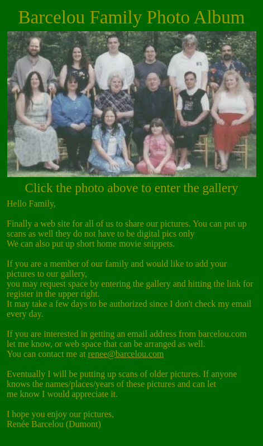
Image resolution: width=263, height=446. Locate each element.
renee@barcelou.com (126, 354)
